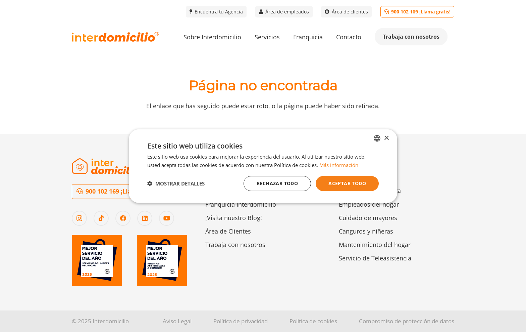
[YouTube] (166, 218)
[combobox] (377, 138)
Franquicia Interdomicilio (240, 204)
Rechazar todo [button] (277, 183)
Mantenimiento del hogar (375, 245)
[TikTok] (101, 218)
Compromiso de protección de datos (406, 321)
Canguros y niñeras (366, 231)
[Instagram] (79, 218)
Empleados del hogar (369, 204)
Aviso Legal (177, 321)
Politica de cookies (313, 321)
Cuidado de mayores (368, 218)
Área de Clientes (228, 231)
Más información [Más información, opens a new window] (338, 165)
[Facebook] (122, 218)
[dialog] (263, 166)
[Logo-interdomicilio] (115, 37)
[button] (176, 183)
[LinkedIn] (144, 218)
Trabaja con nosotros (235, 245)
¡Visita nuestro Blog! (233, 218)
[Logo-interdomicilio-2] (107, 166)
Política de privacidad (240, 321)
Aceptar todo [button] (347, 183)
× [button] (386, 137)
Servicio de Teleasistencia (375, 258)
